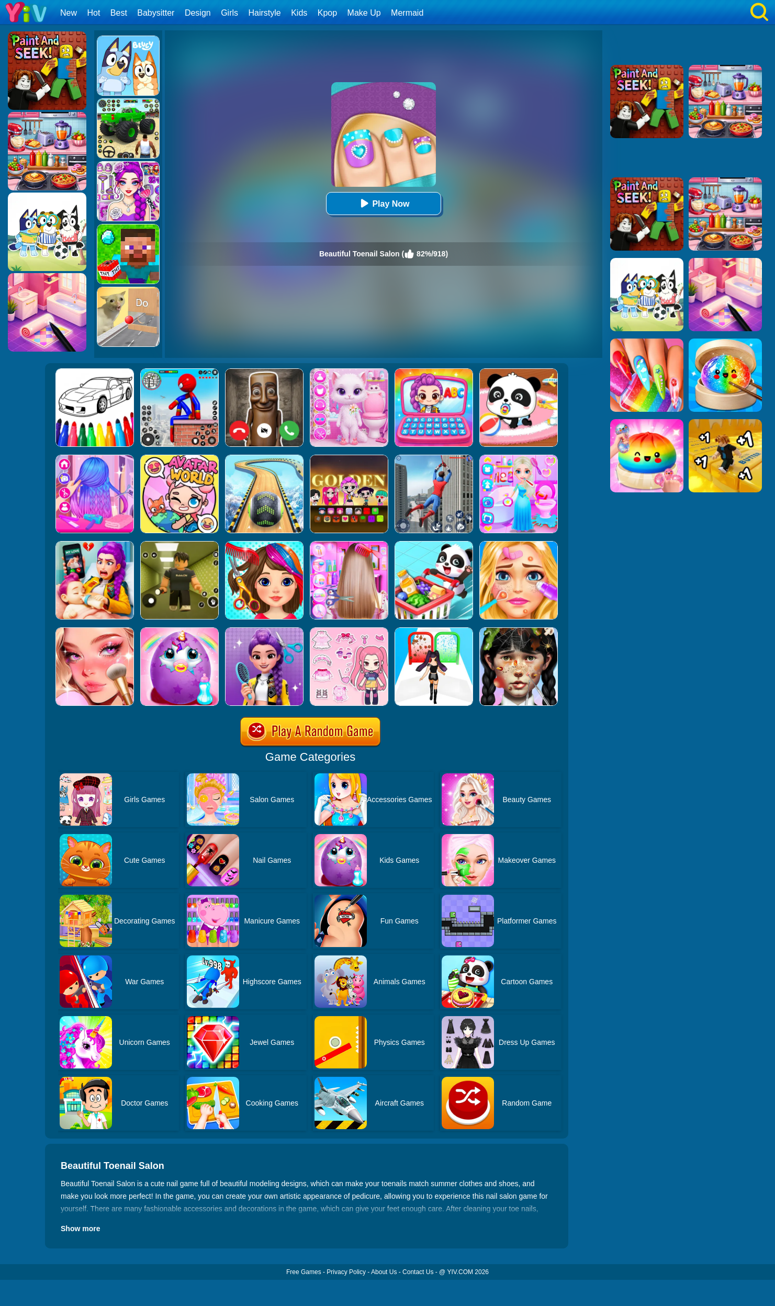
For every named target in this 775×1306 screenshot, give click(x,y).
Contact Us (417, 1272)
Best (118, 12)
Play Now (383, 203)
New (68, 12)
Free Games (303, 1272)
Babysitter (155, 12)
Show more (80, 1228)
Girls (229, 12)
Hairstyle (265, 12)
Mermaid (407, 12)
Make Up (364, 12)
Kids (299, 12)
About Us (384, 1272)
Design (198, 12)
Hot (93, 12)
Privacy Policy (346, 1272)
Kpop (327, 12)
